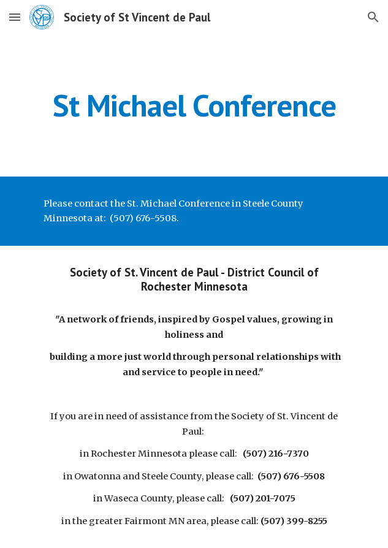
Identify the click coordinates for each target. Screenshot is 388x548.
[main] (194, 105)
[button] (14, 17)
